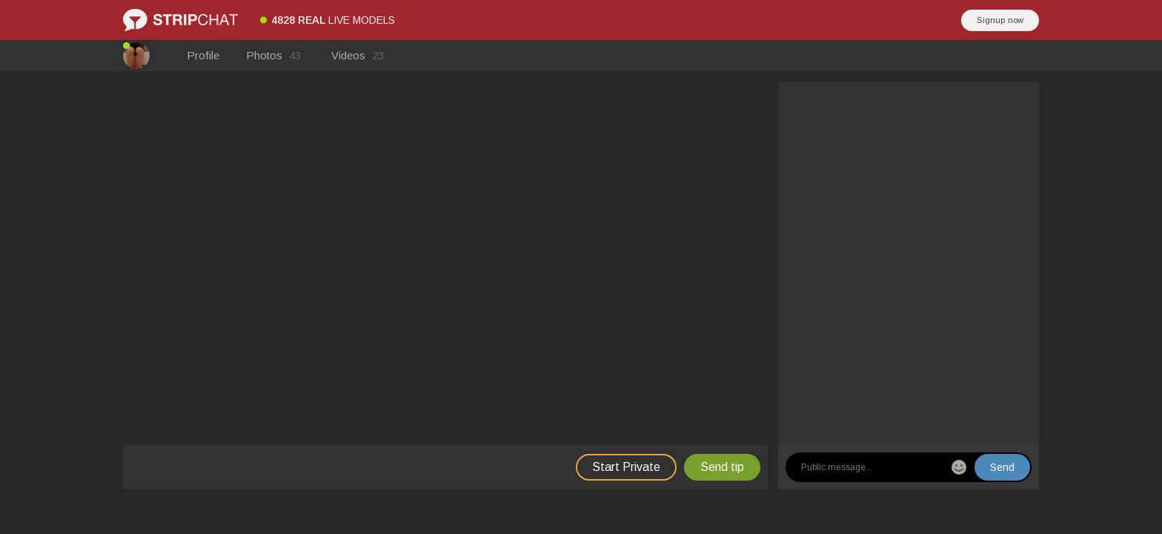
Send (1002, 467)
